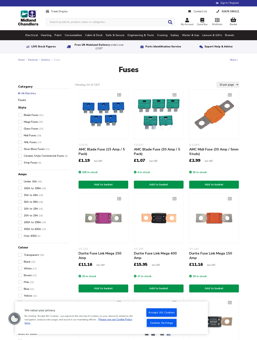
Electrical (33, 59)
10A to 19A (33, 208)
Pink (29, 282)
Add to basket (103, 184)
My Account (187, 22)
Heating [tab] (46, 35)
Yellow (30, 296)
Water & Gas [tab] (190, 35)
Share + (234, 59)
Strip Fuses (32, 162)
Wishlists (217, 22)
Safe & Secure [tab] (115, 35)
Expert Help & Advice (219, 46)
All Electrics (27, 93)
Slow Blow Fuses (37, 149)
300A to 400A (35, 229)
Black (29, 262)
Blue (29, 289)
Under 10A (33, 181)
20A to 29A (33, 215)
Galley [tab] (175, 35)
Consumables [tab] (73, 35)
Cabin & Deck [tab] (94, 35)
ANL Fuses (33, 142)
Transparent (34, 255)
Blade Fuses (33, 115)
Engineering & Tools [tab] (141, 35)
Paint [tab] (58, 35)
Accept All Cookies (161, 312)
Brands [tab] (229, 35)
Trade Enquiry (57, 11)
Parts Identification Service (163, 46)
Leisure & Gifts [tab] (212, 35)
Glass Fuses (33, 128)
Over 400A (32, 236)
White (30, 268)
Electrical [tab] (31, 35)
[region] (111, 317)
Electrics (45, 59)
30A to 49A (33, 195)
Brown (30, 275)
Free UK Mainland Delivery (99, 46)
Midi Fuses (32, 135)
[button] (14, 319)
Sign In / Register (229, 3)
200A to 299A (35, 222)
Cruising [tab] (162, 35)
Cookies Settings (161, 323)
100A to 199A (35, 188)
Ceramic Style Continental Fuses (46, 156)
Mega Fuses (33, 122)
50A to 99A (33, 202)
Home (21, 59)
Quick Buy (202, 22)
